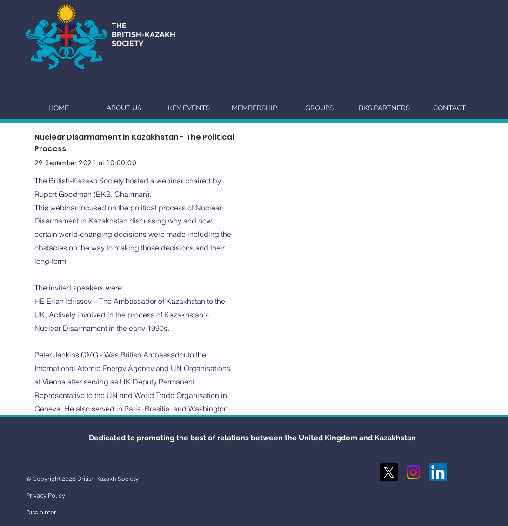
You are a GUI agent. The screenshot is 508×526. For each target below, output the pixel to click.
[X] (389, 472)
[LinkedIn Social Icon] (438, 472)
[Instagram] (413, 472)
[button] (123, 108)
